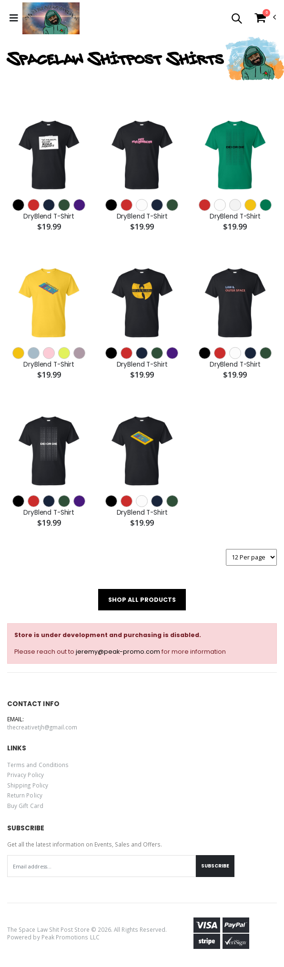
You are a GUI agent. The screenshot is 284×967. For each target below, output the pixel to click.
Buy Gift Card (25, 805)
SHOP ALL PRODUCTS (142, 600)
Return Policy (24, 795)
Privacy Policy (25, 774)
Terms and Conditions (38, 764)
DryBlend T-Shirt (48, 216)
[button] (237, 20)
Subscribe (215, 866)
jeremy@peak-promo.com (118, 652)
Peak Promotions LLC (70, 937)
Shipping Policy (27, 785)
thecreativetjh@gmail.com (42, 727)
